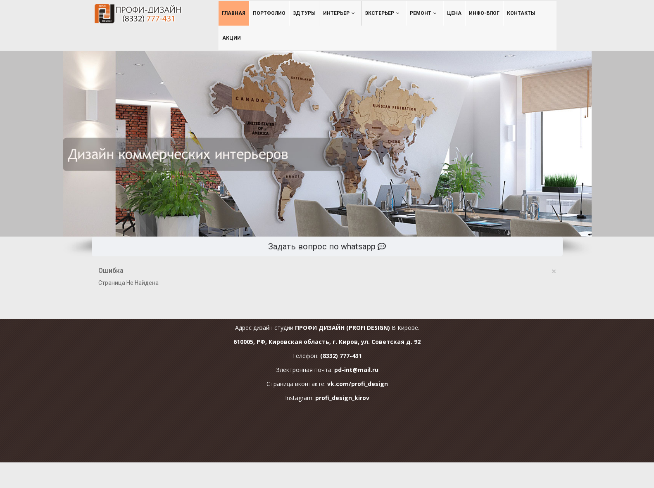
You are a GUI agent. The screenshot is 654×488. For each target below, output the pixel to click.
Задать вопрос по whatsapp (327, 246)
